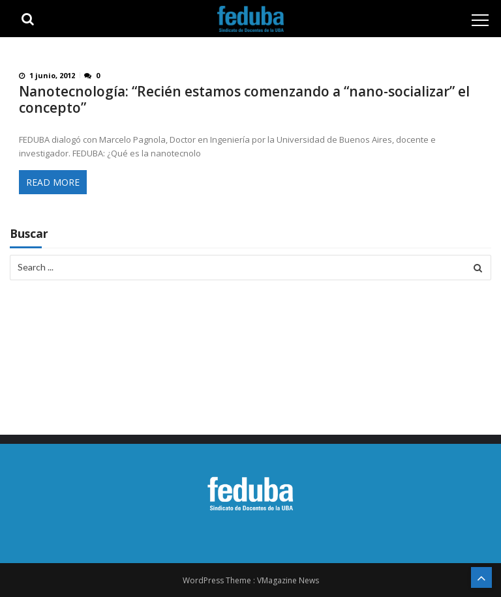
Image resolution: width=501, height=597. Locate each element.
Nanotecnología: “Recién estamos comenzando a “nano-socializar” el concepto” (244, 99)
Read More (53, 182)
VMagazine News (288, 580)
